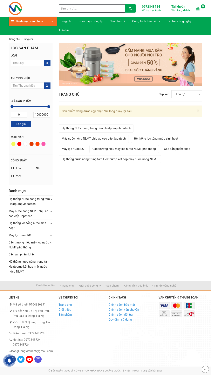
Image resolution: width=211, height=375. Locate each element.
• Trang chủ (67, 285)
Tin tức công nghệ (179, 21)
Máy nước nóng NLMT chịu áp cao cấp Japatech (28, 213)
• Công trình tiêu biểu (135, 285)
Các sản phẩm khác (22, 254)
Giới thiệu (65, 309)
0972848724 (151, 6)
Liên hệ (64, 30)
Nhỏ (36, 168)
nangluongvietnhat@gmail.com (32, 351)
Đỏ (19, 144)
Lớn (16, 168)
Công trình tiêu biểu (146, 21)
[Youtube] (29, 359)
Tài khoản (178, 6)
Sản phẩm (117, 21)
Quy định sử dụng (120, 319)
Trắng (25, 144)
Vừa (16, 176)
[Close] (198, 110)
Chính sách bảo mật (122, 304)
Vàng (13, 144)
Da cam (37, 144)
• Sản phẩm (112, 285)
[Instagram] (38, 359)
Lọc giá (21, 124)
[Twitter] (21, 359)
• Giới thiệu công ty (89, 285)
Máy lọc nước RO (20, 235)
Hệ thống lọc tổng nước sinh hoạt (27, 225)
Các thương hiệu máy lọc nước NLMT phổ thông (29, 245)
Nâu (31, 144)
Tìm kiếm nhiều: (46, 285)
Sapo (160, 370)
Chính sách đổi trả (121, 314)
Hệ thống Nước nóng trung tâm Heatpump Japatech (29, 201)
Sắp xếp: (164, 94)
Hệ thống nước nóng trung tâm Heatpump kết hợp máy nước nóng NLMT (29, 266)
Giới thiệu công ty (91, 21)
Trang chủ (65, 21)
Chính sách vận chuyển (124, 309)
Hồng (43, 144)
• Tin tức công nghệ (164, 285)
